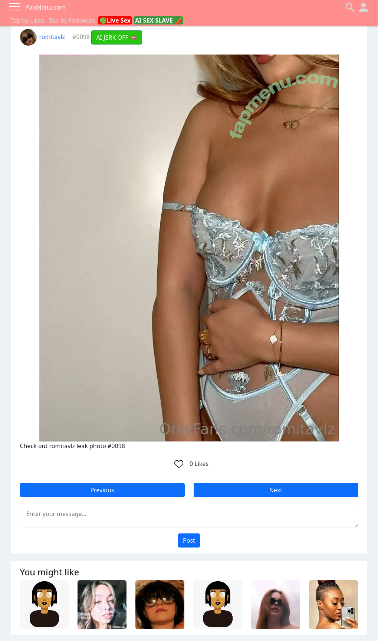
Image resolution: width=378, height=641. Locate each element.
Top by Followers (72, 20)
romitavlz (42, 37)
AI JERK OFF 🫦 (116, 37)
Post (189, 540)
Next (275, 490)
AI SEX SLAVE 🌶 (158, 20)
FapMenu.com (46, 7)
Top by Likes (27, 20)
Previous (102, 490)
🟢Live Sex (115, 20)
